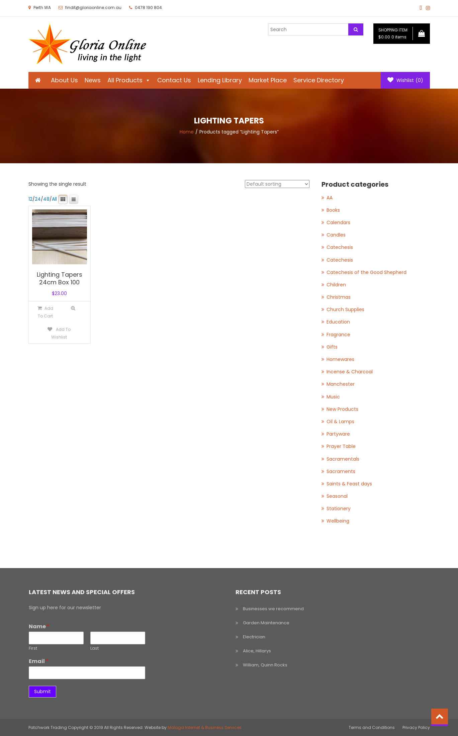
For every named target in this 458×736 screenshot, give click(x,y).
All (54, 199)
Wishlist (405, 80)
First (33, 648)
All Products (129, 80)
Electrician (254, 637)
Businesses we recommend (273, 609)
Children (336, 284)
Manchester (341, 384)
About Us (64, 80)
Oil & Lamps (340, 421)
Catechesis (340, 247)
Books (333, 210)
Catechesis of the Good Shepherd (366, 272)
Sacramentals (343, 459)
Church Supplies (345, 309)
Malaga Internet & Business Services (205, 727)
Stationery (339, 508)
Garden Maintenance (266, 623)
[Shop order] (277, 184)
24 (38, 199)
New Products (342, 409)
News (93, 80)
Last (94, 648)
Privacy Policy (416, 727)
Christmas (339, 297)
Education (338, 321)
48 (46, 199)
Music (333, 396)
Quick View (73, 308)
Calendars (338, 222)
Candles (336, 235)
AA (330, 197)
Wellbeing (338, 521)
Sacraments (341, 471)
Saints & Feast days (349, 483)
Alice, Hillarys (257, 651)
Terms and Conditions (372, 727)
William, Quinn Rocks (265, 665)
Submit (42, 691)
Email (39, 661)
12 (30, 199)
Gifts (332, 347)
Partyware (338, 434)
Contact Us (174, 80)
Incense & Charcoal (350, 371)
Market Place (268, 80)
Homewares (340, 359)
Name (39, 626)
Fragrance (338, 334)
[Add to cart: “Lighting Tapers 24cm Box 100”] (45, 312)
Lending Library (220, 80)
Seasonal (337, 496)
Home (187, 131)
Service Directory (318, 80)
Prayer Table (341, 446)
